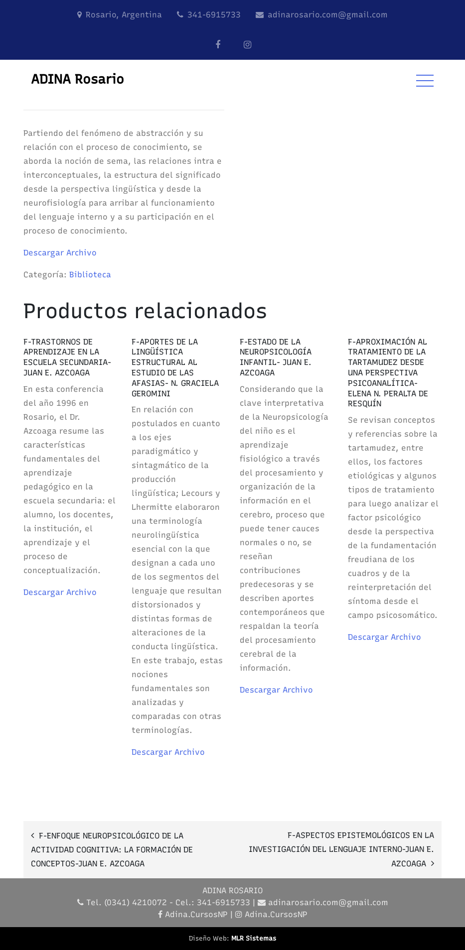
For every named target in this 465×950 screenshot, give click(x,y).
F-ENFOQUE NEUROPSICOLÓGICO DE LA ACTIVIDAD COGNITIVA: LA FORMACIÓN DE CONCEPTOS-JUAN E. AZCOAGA (112, 849)
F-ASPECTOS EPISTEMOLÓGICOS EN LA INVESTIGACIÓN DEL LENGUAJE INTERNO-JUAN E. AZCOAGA (341, 849)
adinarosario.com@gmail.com (328, 14)
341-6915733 (214, 14)
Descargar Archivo (60, 252)
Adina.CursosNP (196, 914)
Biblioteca (90, 274)
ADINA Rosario (77, 79)
